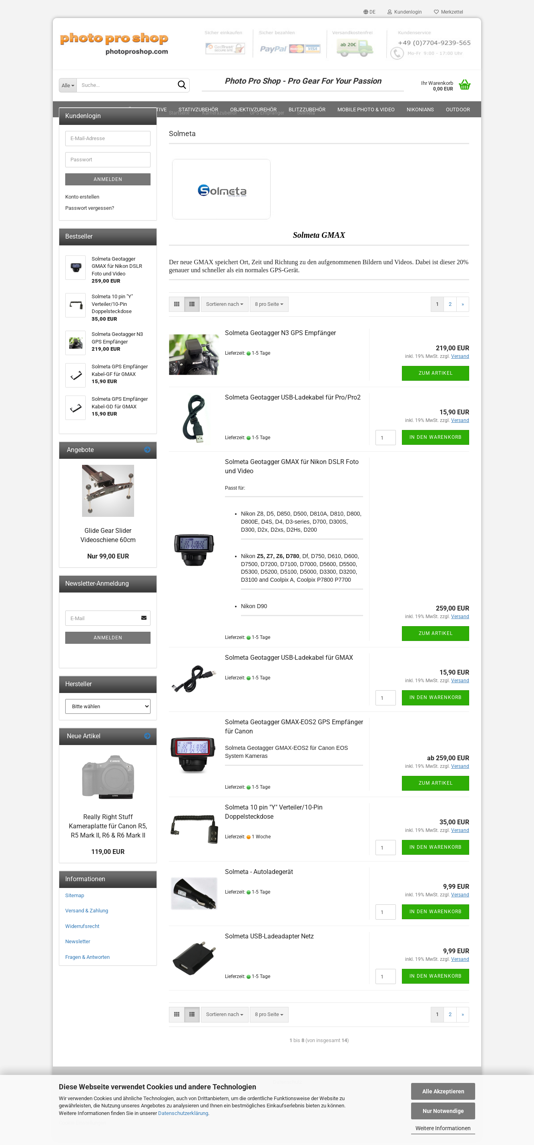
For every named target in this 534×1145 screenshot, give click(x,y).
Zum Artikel (436, 377)
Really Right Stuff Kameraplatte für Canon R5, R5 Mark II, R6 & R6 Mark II (108, 830)
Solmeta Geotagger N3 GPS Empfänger (280, 337)
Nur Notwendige (443, 1111)
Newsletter (77, 945)
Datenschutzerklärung (183, 1113)
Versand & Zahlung (86, 915)
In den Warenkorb (436, 441)
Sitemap (74, 899)
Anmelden (108, 183)
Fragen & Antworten (87, 961)
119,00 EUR (107, 856)
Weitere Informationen (443, 1128)
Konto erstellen (82, 200)
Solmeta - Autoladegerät (259, 876)
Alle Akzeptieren (443, 1091)
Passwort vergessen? (89, 212)
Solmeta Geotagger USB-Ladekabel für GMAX (289, 661)
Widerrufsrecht (82, 930)
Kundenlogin (404, 12)
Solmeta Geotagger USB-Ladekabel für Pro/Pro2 (293, 401)
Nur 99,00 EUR (108, 560)
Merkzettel (448, 12)
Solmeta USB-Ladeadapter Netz (269, 940)
